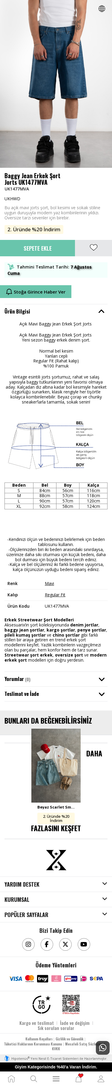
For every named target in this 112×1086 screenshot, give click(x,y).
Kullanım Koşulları (38, 1038)
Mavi (49, 583)
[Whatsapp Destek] (103, 1048)
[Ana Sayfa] (11, 1079)
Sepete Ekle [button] (38, 248)
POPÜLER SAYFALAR (26, 915)
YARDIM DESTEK (21, 885)
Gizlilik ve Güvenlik (69, 1038)
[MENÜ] (56, 1079)
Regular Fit (55, 595)
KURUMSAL (16, 900)
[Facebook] (47, 944)
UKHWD (12, 198)
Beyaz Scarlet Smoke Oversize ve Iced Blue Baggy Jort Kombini (56, 807)
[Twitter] (65, 944)
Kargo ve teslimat (36, 1023)
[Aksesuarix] (56, 860)
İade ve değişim (75, 1023)
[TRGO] (41, 1005)
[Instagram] (28, 944)
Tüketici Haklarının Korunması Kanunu (33, 1043)
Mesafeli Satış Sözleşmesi (85, 1043)
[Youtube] (84, 944)
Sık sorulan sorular (56, 1028)
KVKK (56, 1048)
